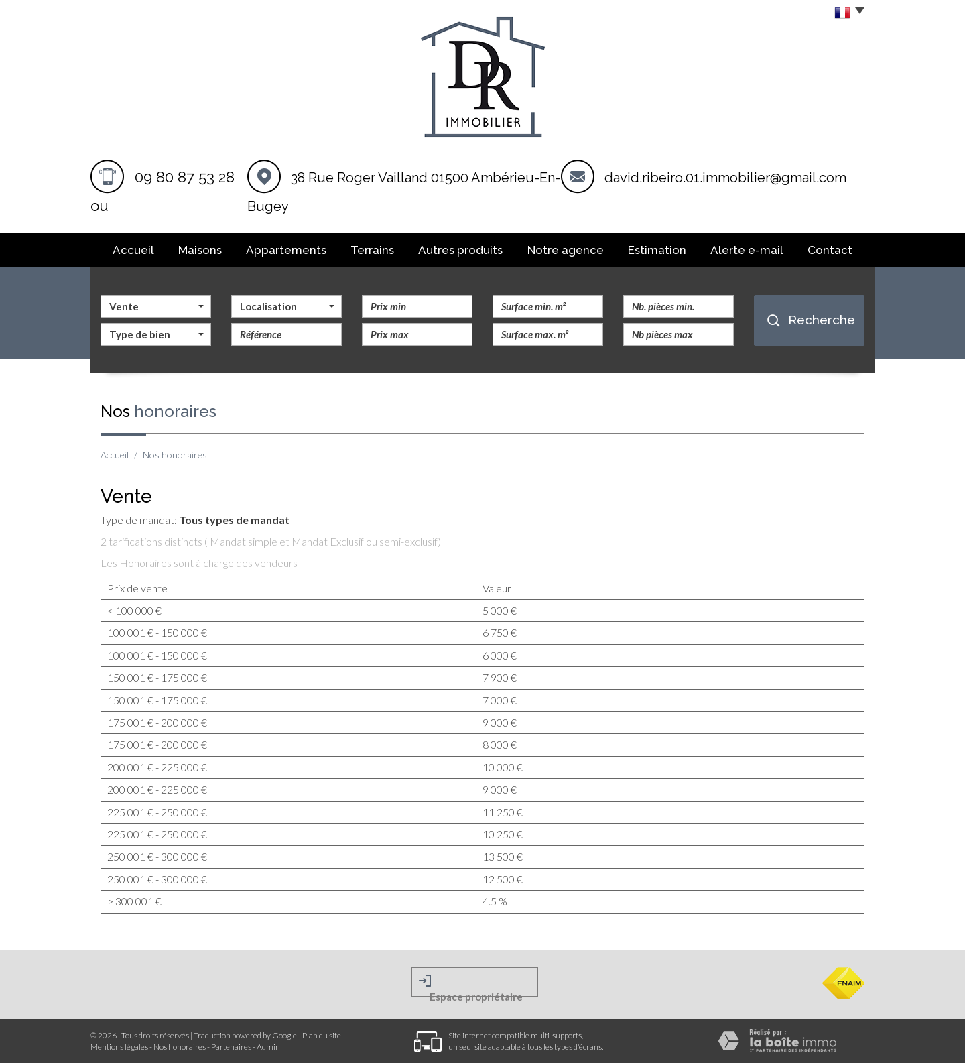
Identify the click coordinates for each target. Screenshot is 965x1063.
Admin (268, 1047)
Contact (830, 250)
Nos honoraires (179, 1047)
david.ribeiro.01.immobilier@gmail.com (725, 178)
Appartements (286, 250)
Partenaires (231, 1047)
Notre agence (565, 250)
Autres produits (460, 250)
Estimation (657, 250)
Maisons (200, 250)
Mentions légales (119, 1047)
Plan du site (321, 1035)
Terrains (372, 250)
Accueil (133, 250)
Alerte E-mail (746, 250)
